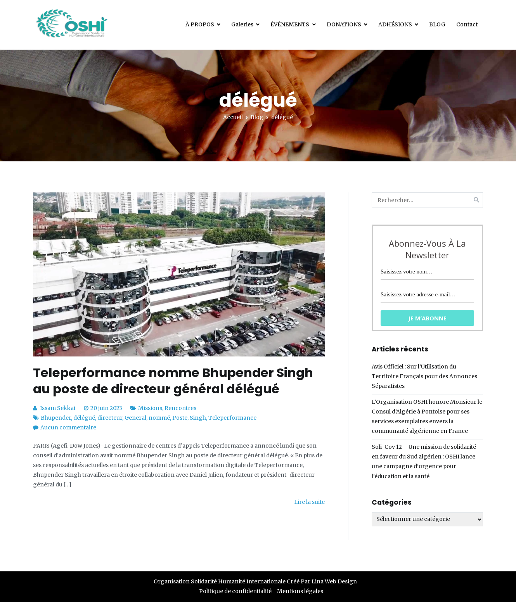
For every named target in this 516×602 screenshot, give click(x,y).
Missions (150, 408)
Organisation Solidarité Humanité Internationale (220, 581)
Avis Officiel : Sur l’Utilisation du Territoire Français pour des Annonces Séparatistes (424, 376)
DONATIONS (344, 24)
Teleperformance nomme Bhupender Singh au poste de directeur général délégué (173, 381)
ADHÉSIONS (395, 24)
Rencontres (180, 408)
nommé (159, 417)
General (135, 417)
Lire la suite (309, 501)
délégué (84, 417)
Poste (179, 417)
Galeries (242, 24)
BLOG (437, 24)
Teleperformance (232, 417)
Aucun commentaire (68, 427)
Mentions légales (300, 591)
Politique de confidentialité (235, 591)
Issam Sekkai (57, 408)
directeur (109, 417)
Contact (467, 24)
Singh (198, 417)
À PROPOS (199, 24)
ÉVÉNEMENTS (289, 24)
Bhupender (56, 417)
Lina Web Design (334, 581)
